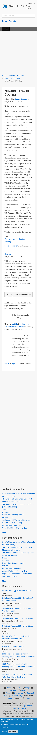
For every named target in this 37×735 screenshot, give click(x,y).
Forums (12, 76)
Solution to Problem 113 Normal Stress (17, 618)
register (15, 246)
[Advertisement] (18, 51)
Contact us (18, 693)
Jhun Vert (8, 254)
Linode (9, 698)
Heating (8, 242)
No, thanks (13, 731)
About (8, 693)
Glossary (13, 690)
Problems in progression (12, 525)
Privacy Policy (16, 696)
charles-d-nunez (20, 99)
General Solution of (15, 528)
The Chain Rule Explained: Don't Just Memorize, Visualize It (17, 500)
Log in (6, 246)
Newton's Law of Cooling (15, 239)
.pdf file (15, 324)
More (4, 533)
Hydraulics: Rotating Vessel (13, 515)
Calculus (20, 76)
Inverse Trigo (7, 517)
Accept (4, 731)
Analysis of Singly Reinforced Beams (16, 591)
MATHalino (16, 6)
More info (4, 727)
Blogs (27, 688)
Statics (5, 509)
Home (4, 76)
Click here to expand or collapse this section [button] (18, 296)
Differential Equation (12, 78)
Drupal (27, 698)
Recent (24, 690)
